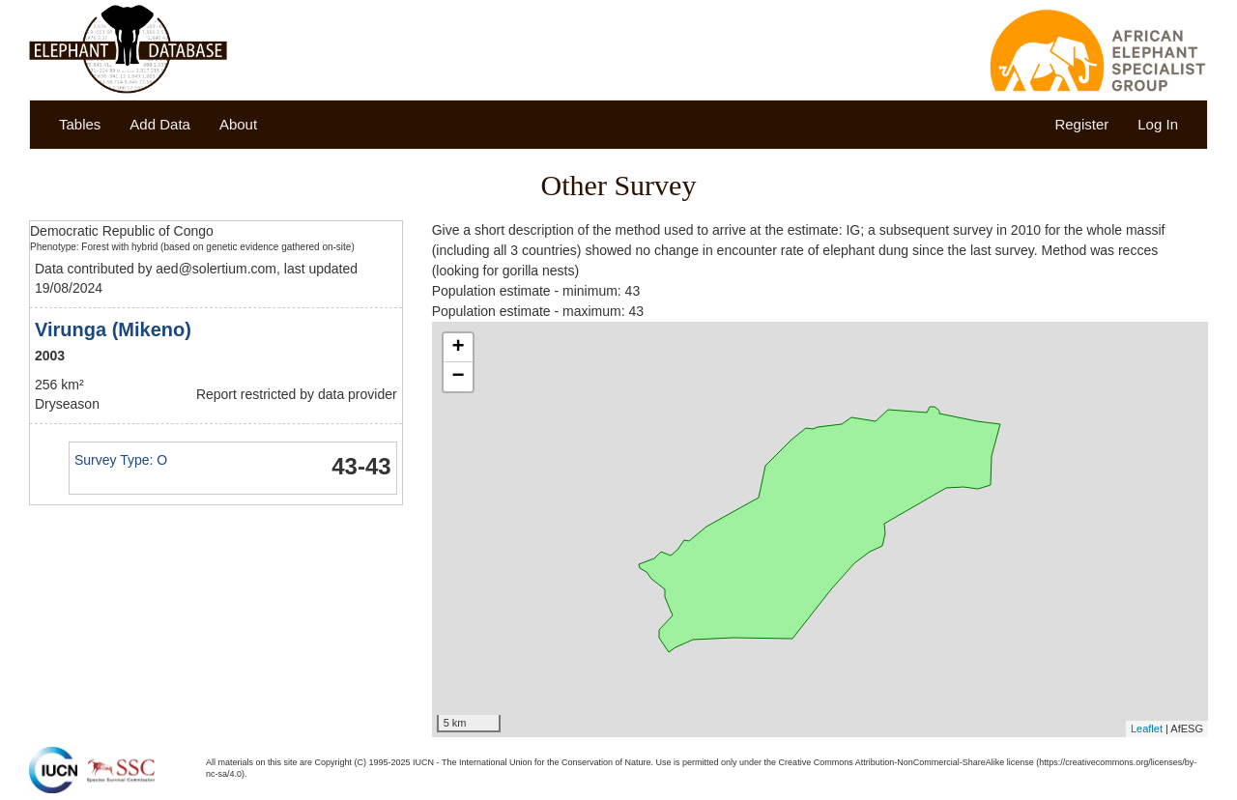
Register (1081, 124)
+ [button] (458, 347)
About (238, 124)
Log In (1157, 124)
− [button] (458, 376)
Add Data (159, 124)
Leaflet (1147, 728)
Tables (80, 124)
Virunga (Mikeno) (113, 329)
